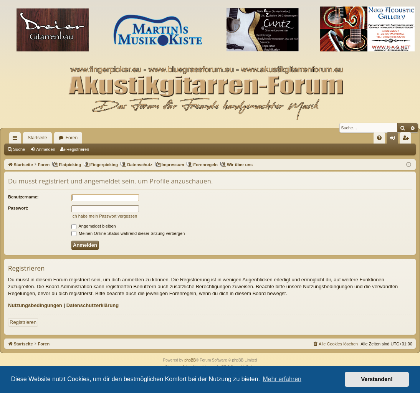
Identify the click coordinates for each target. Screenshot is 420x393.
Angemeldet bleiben (93, 226)
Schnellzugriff (16, 139)
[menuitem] (379, 138)
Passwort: (18, 208)
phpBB (190, 360)
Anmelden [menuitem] (394, 139)
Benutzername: (23, 197)
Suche (19, 149)
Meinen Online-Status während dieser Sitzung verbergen (128, 233)
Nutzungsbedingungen (35, 305)
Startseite (37, 137)
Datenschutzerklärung (92, 305)
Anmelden (45, 149)
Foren (72, 137)
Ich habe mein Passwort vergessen (104, 216)
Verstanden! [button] (377, 379)
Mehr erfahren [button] (282, 379)
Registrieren (77, 149)
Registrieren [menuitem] (407, 139)
